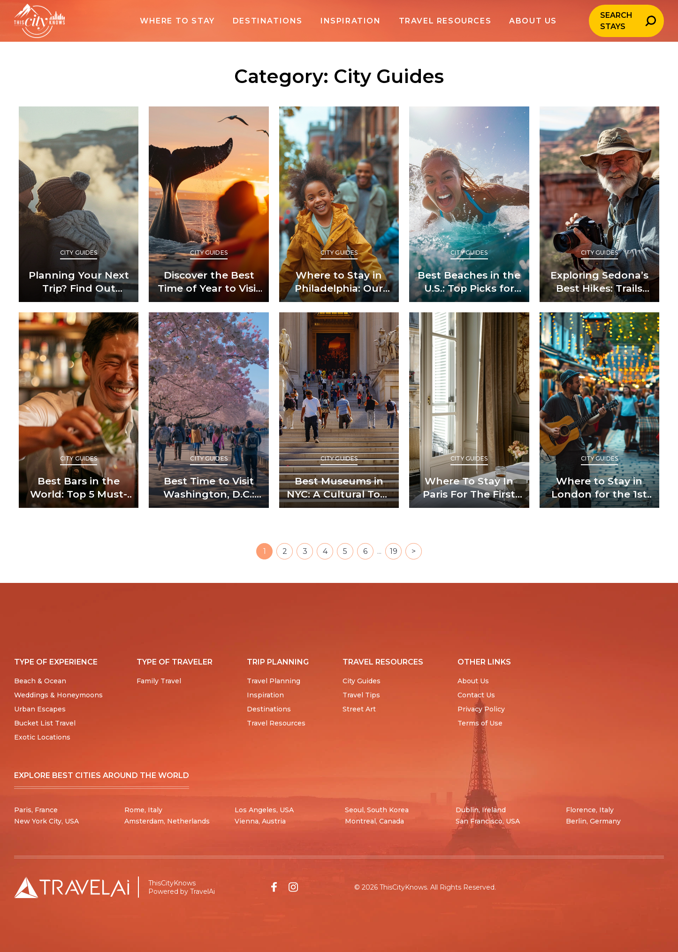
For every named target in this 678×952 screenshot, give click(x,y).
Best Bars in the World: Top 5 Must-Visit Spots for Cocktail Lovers (78, 488)
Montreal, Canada (374, 821)
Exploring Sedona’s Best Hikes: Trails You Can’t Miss (599, 282)
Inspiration (265, 695)
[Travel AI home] (71, 887)
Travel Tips (361, 695)
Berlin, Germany (593, 821)
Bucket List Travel (45, 723)
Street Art (359, 709)
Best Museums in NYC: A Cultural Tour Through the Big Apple (339, 488)
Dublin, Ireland (481, 810)
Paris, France (36, 810)
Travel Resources (276, 723)
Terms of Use (480, 723)
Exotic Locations (42, 737)
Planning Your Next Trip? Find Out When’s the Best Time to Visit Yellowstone (79, 282)
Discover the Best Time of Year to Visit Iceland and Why (209, 282)
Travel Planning (273, 681)
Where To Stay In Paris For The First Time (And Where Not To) (469, 488)
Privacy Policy (481, 709)
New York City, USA (46, 821)
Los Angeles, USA (264, 810)
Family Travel (159, 681)
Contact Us (476, 695)
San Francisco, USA (488, 821)
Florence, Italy (590, 810)
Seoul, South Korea (377, 810)
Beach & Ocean (40, 681)
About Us (473, 681)
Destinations (269, 709)
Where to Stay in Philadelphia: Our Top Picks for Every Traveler (339, 282)
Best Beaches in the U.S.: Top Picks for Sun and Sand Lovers (469, 282)
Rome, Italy (143, 810)
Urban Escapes (40, 709)
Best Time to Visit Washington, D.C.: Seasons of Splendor (208, 488)
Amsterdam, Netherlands (167, 821)
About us (519, 20)
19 (393, 551)
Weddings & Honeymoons (58, 695)
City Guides (78, 252)
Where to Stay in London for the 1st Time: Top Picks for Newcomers (599, 488)
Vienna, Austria (260, 821)
